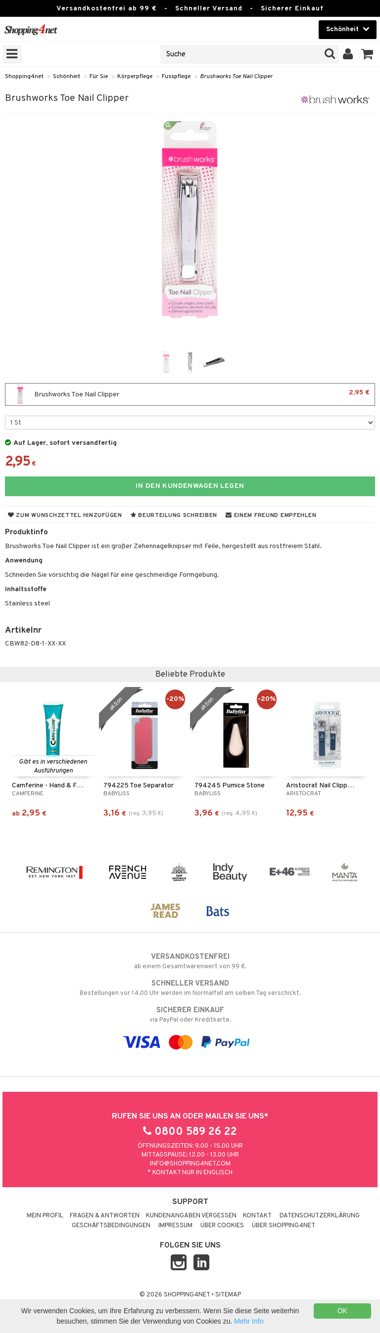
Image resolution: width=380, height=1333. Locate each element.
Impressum (175, 1226)
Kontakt (257, 1216)
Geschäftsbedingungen (111, 1226)
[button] (367, 54)
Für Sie (99, 77)
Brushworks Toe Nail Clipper (236, 77)
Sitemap (228, 1295)
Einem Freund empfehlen (271, 515)
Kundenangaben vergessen (191, 1216)
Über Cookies (222, 1226)
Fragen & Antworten (105, 1216)
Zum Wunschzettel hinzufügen (65, 515)
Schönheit (66, 77)
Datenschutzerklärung (320, 1216)
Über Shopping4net (283, 1226)
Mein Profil (45, 1216)
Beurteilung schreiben (174, 515)
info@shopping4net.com (190, 1164)
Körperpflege (134, 77)
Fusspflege (176, 77)
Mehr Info (248, 1321)
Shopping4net (24, 77)
